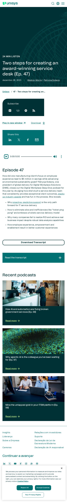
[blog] (31, 463)
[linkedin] (9, 139)
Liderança (7, 437)
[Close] (61, 468)
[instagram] (26, 463)
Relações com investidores (48, 433)
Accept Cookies (42, 488)
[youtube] (15, 463)
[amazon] (17, 110)
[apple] (9, 110)
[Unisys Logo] (10, 3)
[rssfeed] (33, 110)
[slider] (36, 156)
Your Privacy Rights (33, 495)
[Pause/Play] (6, 156)
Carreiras (6, 448)
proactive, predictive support (26, 202)
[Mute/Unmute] (54, 156)
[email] (36, 139)
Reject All (24, 488)
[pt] (58, 3)
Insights (6, 433)
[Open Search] (53, 3)
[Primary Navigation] (63, 3)
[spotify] (25, 110)
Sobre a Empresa (10, 441)
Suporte (39, 437)
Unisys (5, 92)
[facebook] (27, 139)
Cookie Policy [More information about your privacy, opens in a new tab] (22, 481)
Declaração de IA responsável (49, 448)
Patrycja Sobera (52, 80)
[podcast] (37, 463)
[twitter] (18, 139)
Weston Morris (34, 80)
